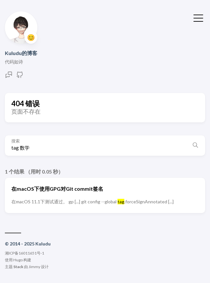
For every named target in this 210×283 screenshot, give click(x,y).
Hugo (18, 259)
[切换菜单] (198, 17)
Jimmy (34, 266)
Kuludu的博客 (21, 53)
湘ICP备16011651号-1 (24, 253)
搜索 (15, 141)
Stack (18, 266)
